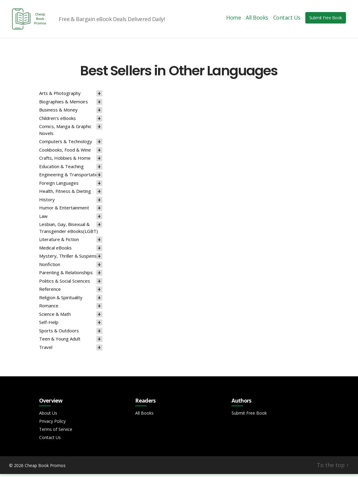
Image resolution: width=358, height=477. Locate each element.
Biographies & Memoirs (63, 105)
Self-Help (48, 325)
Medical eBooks (55, 251)
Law (43, 219)
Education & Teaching (61, 169)
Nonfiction (49, 267)
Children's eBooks (57, 121)
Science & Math (55, 317)
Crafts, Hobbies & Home (65, 161)
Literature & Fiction (59, 242)
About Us (48, 416)
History (47, 202)
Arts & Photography (60, 96)
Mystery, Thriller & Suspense (69, 259)
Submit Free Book (325, 19)
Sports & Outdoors (59, 334)
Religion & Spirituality (60, 300)
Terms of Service (55, 432)
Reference (50, 292)
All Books (257, 19)
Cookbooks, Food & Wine (65, 153)
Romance (48, 309)
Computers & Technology (65, 144)
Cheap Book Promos (45, 468)
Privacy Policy (52, 424)
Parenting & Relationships (66, 275)
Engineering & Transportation (70, 177)
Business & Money (58, 113)
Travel (45, 350)
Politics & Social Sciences (64, 284)
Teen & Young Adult (59, 342)
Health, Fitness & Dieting (65, 194)
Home (233, 19)
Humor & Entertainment (64, 211)
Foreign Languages (59, 186)
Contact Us (286, 19)
